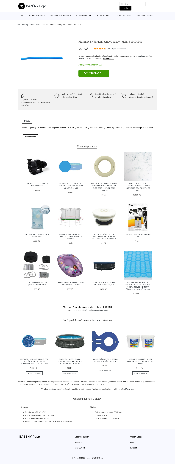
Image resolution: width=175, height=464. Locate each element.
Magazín (78, 442)
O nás (133, 442)
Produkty (25, 25)
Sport (31, 25)
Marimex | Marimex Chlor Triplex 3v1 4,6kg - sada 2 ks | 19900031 (140, 361)
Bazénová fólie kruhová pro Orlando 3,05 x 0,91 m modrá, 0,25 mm (71, 186)
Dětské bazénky (104, 16)
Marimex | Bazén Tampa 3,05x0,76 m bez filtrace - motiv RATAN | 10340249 (69, 361)
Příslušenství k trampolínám (92, 310)
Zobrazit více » (108, 59)
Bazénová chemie (83, 16)
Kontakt (133, 448)
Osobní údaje (136, 437)
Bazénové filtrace (145, 16)
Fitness (37, 25)
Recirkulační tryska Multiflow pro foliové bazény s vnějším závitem (104, 236)
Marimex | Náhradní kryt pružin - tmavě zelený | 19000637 (70, 236)
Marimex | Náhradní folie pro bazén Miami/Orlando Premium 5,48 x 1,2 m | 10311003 (34, 361)
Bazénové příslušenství (60, 16)
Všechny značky (82, 437)
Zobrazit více (30, 137)
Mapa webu (80, 448)
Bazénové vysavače (123, 16)
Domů (23, 16)
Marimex (141, 56)
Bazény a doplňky (36, 16)
